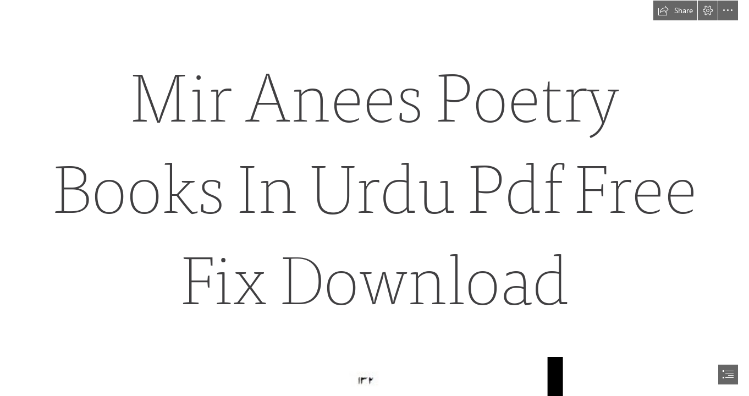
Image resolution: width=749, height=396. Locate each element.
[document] (374, 198)
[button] (675, 10)
